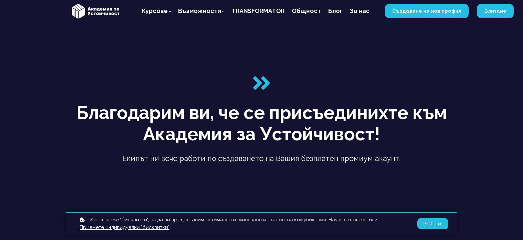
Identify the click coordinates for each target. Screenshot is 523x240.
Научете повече (348, 220)
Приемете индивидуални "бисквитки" (124, 227)
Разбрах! (432, 223)
